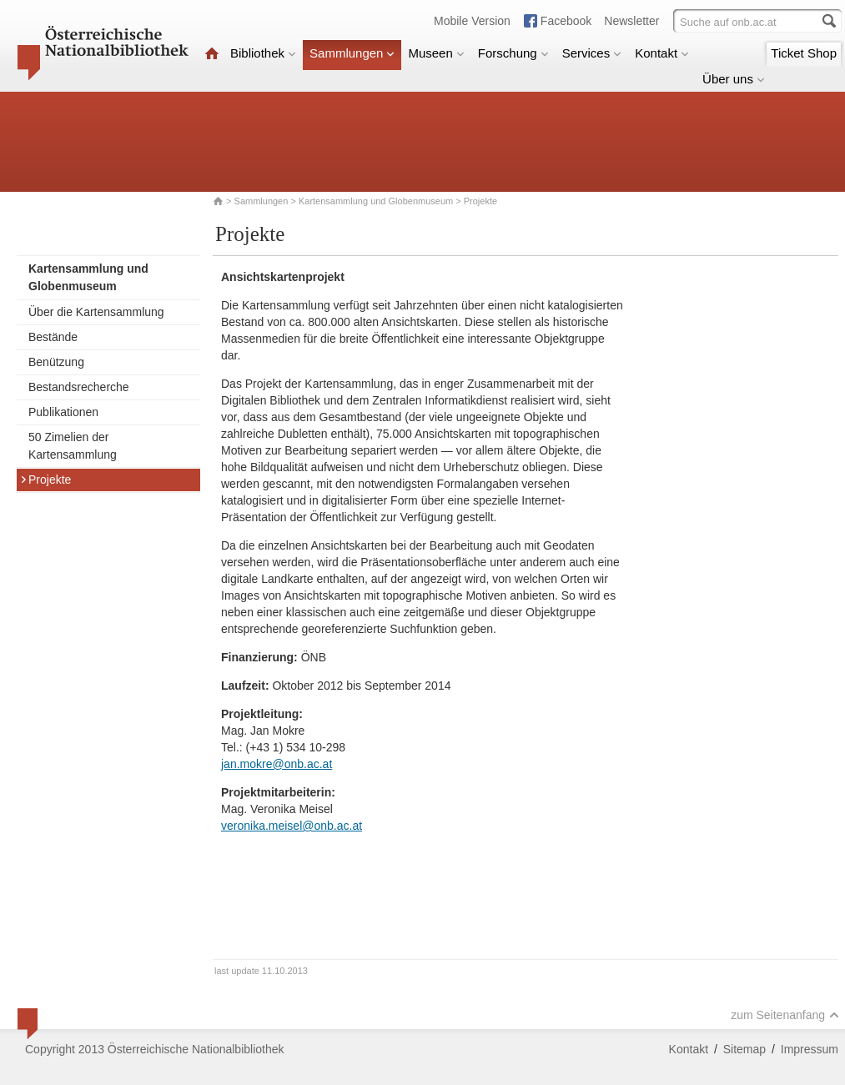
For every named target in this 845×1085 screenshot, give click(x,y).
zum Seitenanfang (785, 1015)
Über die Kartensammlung (96, 312)
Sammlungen (352, 53)
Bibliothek (263, 53)
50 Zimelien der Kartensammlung (72, 445)
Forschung (513, 53)
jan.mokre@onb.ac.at (276, 764)
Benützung (56, 362)
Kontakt (662, 53)
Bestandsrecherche (78, 387)
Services (592, 53)
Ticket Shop (804, 53)
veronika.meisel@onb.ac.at (291, 825)
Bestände (53, 337)
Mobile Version (472, 21)
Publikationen (63, 412)
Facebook (566, 21)
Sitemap (744, 1049)
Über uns (733, 79)
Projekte (45, 479)
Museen (436, 53)
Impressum (809, 1049)
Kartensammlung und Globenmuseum (376, 201)
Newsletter (631, 21)
